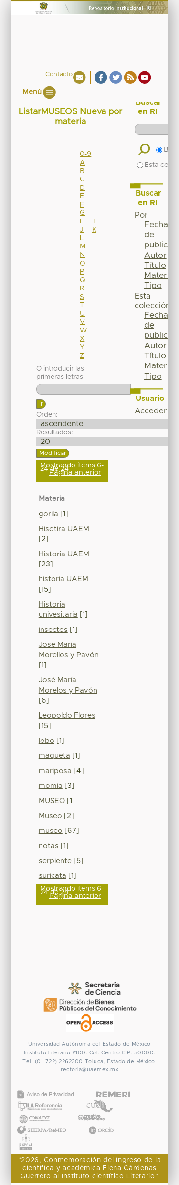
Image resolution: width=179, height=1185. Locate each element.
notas (49, 846)
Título (155, 265)
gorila (48, 514)
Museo (50, 816)
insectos (53, 629)
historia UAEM (63, 579)
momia (51, 785)
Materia (159, 275)
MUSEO (52, 801)
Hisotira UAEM (64, 528)
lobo (46, 740)
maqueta (54, 755)
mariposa (55, 771)
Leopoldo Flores (67, 715)
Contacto (59, 74)
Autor (155, 255)
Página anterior (75, 472)
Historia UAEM (64, 554)
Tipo (153, 285)
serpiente (55, 860)
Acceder (151, 411)
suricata (52, 875)
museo (51, 830)
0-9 (85, 154)
